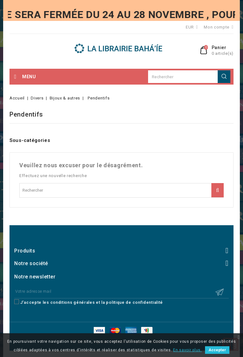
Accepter (217, 350)
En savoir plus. (187, 350)
